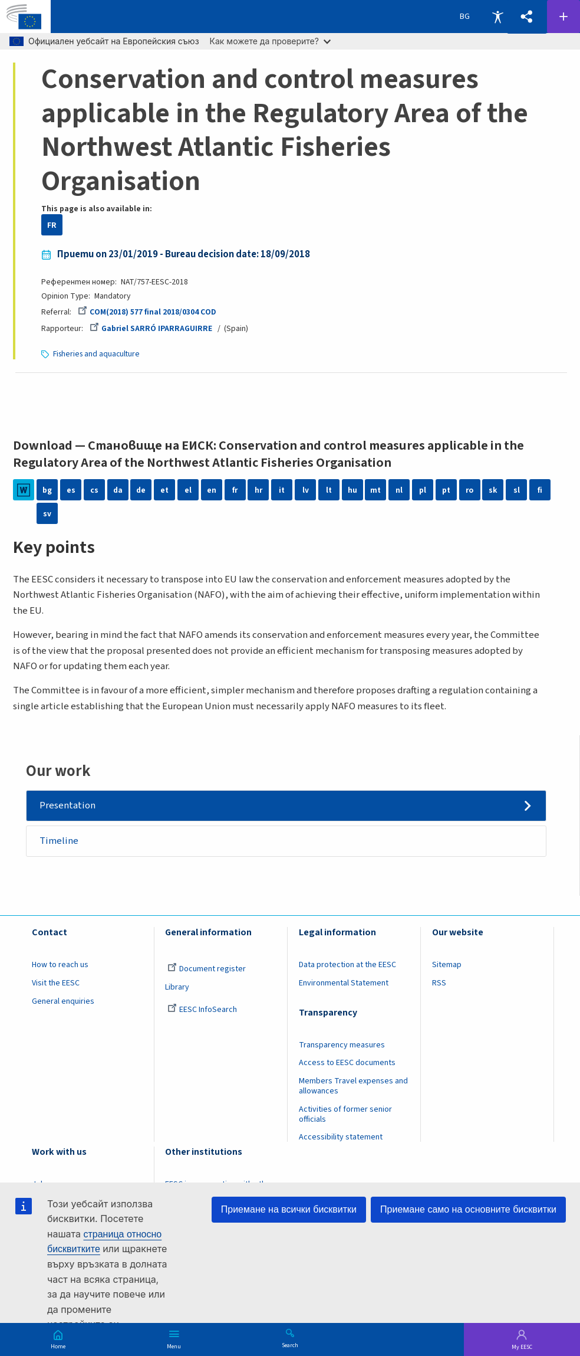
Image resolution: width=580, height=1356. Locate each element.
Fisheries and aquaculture (96, 353)
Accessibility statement (341, 1137)
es (71, 490)
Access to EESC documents (347, 1063)
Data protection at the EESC (347, 965)
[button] (527, 17)
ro (469, 490)
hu (352, 490)
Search (290, 1344)
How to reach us (60, 965)
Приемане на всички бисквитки (289, 1209)
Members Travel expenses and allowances (353, 1086)
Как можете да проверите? (270, 41)
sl (516, 490)
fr (235, 490)
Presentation (67, 805)
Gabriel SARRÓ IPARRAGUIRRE (151, 328)
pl (422, 490)
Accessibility (497, 16)
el (188, 490)
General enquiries (63, 1001)
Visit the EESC (56, 983)
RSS (439, 983)
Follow (563, 16)
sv (47, 513)
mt (375, 490)
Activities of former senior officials (345, 1114)
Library (177, 987)
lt (329, 490)
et (164, 490)
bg (47, 490)
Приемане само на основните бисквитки (468, 1209)
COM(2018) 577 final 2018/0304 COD (147, 311)
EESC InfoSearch (202, 1010)
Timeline (58, 841)
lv (305, 490)
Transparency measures (342, 1045)
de (141, 490)
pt (446, 490)
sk (493, 490)
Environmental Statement (343, 983)
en (211, 490)
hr (258, 490)
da (118, 490)
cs (94, 490)
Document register (206, 969)
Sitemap (447, 965)
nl (399, 490)
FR (52, 225)
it (282, 490)
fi (540, 490)
